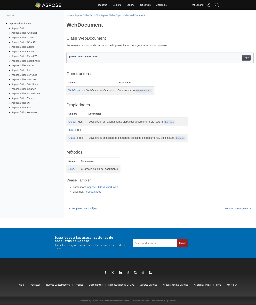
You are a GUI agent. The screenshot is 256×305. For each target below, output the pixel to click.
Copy (233, 58)
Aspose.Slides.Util (21, 103)
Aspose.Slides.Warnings (24, 112)
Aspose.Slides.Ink (21, 70)
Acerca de (161, 5)
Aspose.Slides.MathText (24, 79)
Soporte (131, 5)
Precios (79, 284)
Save (71, 169)
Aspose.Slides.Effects (23, 47)
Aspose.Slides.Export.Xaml (26, 61)
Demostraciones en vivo (121, 284)
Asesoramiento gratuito (175, 284)
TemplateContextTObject (83, 208)
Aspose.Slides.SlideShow (25, 84)
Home (69, 15)
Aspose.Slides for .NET (21, 23)
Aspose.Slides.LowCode (24, 75)
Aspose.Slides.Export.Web (25, 56)
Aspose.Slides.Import (23, 65)
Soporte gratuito (148, 284)
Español (198, 4)
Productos (102, 5)
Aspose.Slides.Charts (23, 37)
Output (72, 137)
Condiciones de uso (159, 301)
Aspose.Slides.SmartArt (24, 88)
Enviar (182, 242)
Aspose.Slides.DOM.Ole (24, 42)
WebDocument (137, 15)
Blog (218, 284)
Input (71, 129)
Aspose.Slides (19, 28)
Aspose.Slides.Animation (25, 32)
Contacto (172, 301)
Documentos (96, 284)
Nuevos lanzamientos (58, 284)
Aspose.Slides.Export (23, 51)
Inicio (21, 284)
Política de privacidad (140, 301)
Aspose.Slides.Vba (21, 107)
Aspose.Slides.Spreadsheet (26, 93)
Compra (117, 5)
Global (72, 121)
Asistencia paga (202, 284)
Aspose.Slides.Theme (23, 98)
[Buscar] (33, 15)
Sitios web (145, 5)
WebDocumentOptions (225, 208)
